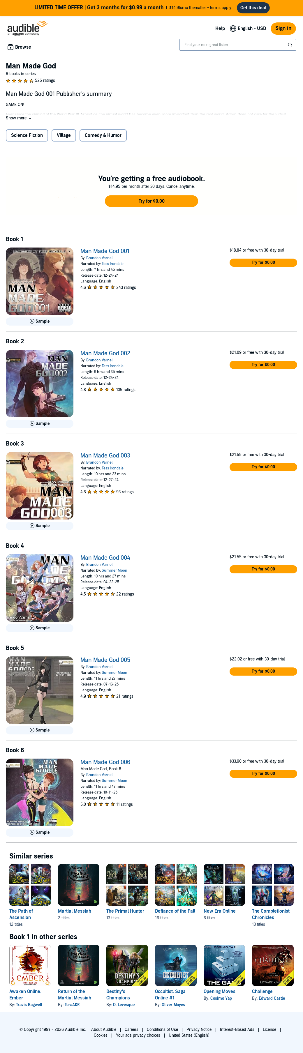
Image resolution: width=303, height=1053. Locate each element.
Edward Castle (272, 1000)
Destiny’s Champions (118, 997)
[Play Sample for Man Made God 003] (39, 528)
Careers (131, 1029)
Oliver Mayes (173, 1007)
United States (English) (189, 1035)
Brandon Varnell (99, 260)
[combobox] (237, 47)
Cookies (101, 1035)
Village (64, 138)
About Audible (103, 1029)
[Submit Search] (291, 47)
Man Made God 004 (105, 560)
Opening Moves (219, 994)
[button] (19, 120)
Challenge (262, 994)
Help (220, 31)
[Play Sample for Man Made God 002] (39, 426)
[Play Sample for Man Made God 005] (39, 733)
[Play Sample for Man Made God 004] (39, 630)
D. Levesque (124, 1007)
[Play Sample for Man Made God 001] (39, 324)
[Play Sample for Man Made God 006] (39, 835)
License (269, 1029)
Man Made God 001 (104, 253)
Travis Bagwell (29, 1007)
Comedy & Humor (103, 138)
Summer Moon (114, 572)
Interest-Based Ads (237, 1029)
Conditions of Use (162, 1029)
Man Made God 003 (105, 458)
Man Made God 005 (105, 662)
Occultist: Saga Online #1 (170, 997)
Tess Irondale (113, 266)
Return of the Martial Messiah (74, 997)
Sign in (283, 31)
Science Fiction (27, 138)
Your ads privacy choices (138, 1035)
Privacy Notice (199, 1029)
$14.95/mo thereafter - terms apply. (133, 8)
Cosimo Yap (221, 1000)
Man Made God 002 (105, 355)
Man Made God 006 (105, 764)
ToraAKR (72, 1007)
